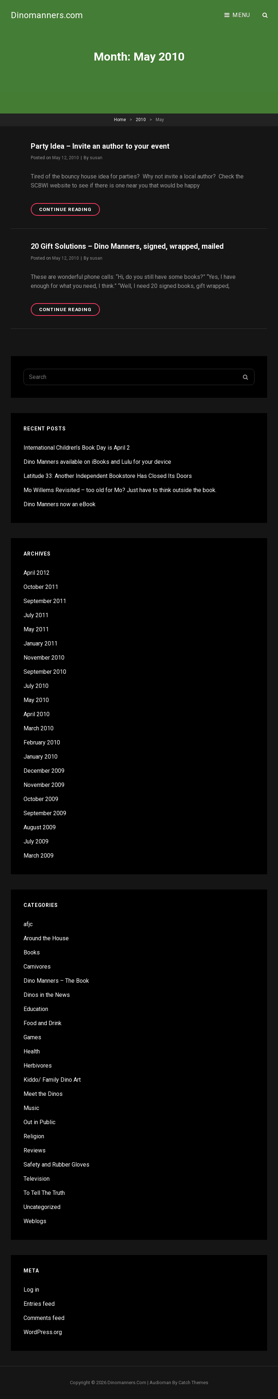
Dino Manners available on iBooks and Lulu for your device (97, 461)
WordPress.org (43, 1332)
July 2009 (36, 841)
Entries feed (39, 1303)
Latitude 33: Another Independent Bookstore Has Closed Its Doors (108, 475)
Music (31, 1108)
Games (32, 1037)
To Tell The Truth (44, 1192)
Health (32, 1051)
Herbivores (38, 1065)
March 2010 (39, 728)
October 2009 (41, 799)
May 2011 (36, 629)
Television (37, 1178)
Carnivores (37, 966)
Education (36, 1009)
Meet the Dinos (43, 1093)
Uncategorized (42, 1207)
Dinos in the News (47, 994)
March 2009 (39, 855)
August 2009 (40, 827)
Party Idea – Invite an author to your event (100, 146)
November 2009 (44, 784)
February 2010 (42, 742)
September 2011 (45, 601)
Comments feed (44, 1318)
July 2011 (36, 615)
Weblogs (35, 1221)
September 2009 (45, 813)
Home (120, 119)
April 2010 (37, 714)
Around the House (46, 938)
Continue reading (69, 210)
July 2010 (36, 685)
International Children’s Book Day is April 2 (77, 447)
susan (96, 157)
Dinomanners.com (47, 15)
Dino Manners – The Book (56, 980)
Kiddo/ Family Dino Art (52, 1079)
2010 (141, 119)
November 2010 (44, 657)
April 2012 (37, 572)
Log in (31, 1289)
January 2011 (41, 643)
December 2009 (44, 770)
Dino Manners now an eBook (60, 504)
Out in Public (39, 1122)
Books (32, 952)
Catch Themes (193, 1382)
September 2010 (45, 671)
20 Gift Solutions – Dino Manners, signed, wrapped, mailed (127, 246)
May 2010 (36, 700)
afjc (28, 924)
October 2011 (41, 586)
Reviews (35, 1150)
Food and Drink (43, 1023)
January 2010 (41, 756)
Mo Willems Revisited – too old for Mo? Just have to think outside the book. (120, 490)
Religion (34, 1136)
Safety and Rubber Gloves (56, 1164)
